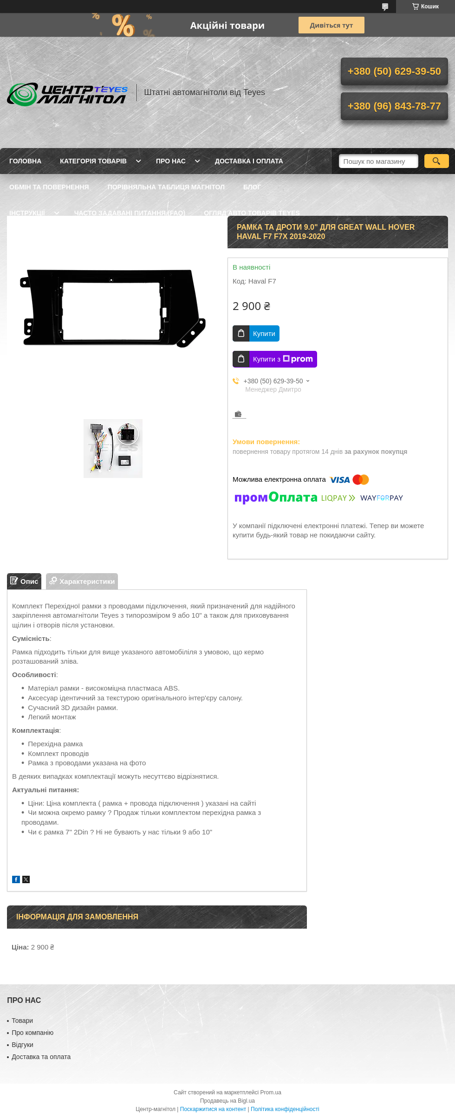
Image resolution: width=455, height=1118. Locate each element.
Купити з (283, 359)
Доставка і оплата (249, 161)
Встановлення (36, 239)
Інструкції (27, 213)
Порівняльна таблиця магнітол (166, 187)
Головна (25, 161)
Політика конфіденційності (285, 1109)
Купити (264, 333)
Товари (22, 1020)
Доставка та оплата (41, 1056)
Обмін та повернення (49, 187)
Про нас (171, 161)
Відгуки (22, 1044)
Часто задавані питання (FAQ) (129, 213)
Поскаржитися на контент (213, 1109)
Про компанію (32, 1032)
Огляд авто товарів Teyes (252, 213)
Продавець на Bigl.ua (227, 1101)
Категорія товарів (93, 161)
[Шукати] (436, 161)
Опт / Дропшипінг (114, 239)
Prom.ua (270, 1092)
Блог (252, 187)
